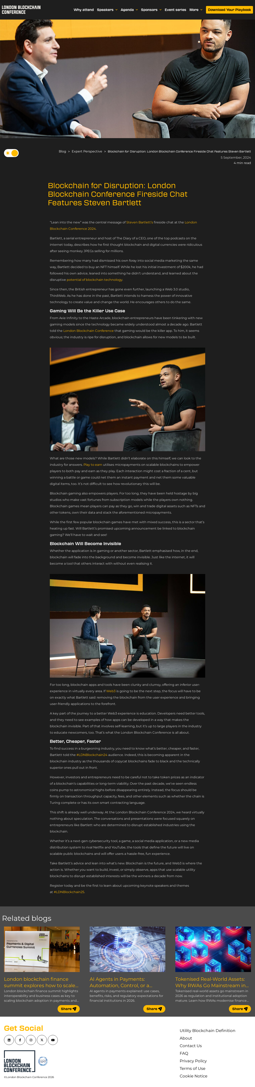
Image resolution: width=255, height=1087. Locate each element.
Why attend (84, 9)
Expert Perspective (87, 151)
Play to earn (92, 465)
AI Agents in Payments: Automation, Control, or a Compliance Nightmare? (119, 985)
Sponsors (151, 10)
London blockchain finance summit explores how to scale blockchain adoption (39, 985)
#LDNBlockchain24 (91, 755)
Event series (175, 9)
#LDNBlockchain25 (69, 892)
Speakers (107, 10)
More (195, 10)
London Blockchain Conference (88, 331)
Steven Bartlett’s (139, 222)
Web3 (111, 691)
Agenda (129, 10)
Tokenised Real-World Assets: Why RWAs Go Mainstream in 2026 (210, 985)
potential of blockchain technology (94, 280)
